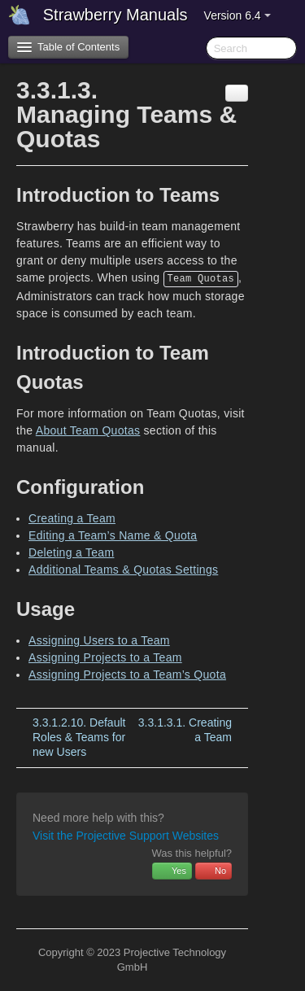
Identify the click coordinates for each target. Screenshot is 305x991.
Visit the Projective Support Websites (126, 835)
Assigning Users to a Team (99, 640)
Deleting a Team (71, 552)
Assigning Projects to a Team (105, 657)
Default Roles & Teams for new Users (79, 737)
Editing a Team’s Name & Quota (112, 535)
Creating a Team (71, 518)
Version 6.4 (237, 15)
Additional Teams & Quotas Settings (123, 569)
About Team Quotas (88, 430)
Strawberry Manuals (115, 15)
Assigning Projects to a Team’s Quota (127, 674)
